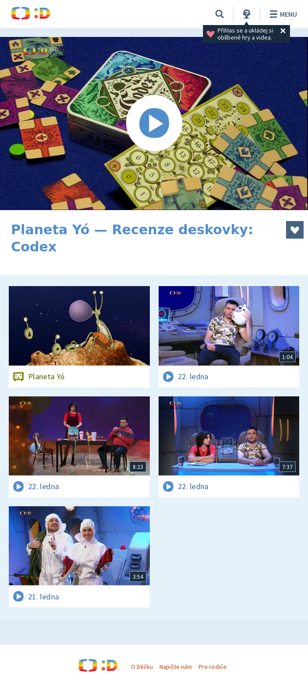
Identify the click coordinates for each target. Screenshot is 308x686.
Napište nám (175, 667)
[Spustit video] (154, 123)
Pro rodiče (212, 667)
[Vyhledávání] (220, 14)
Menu (282, 14)
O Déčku (142, 667)
